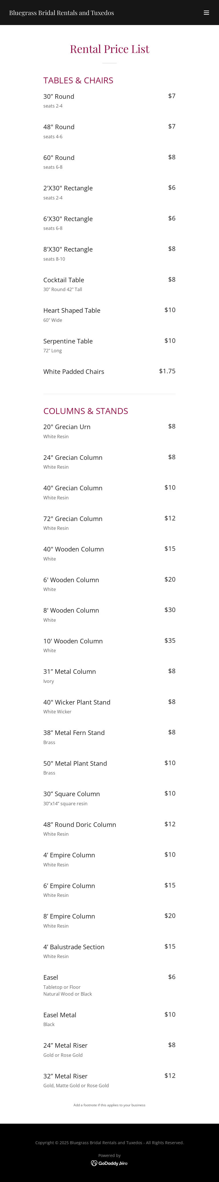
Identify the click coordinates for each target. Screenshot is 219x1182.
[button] (206, 12)
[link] (61, 13)
